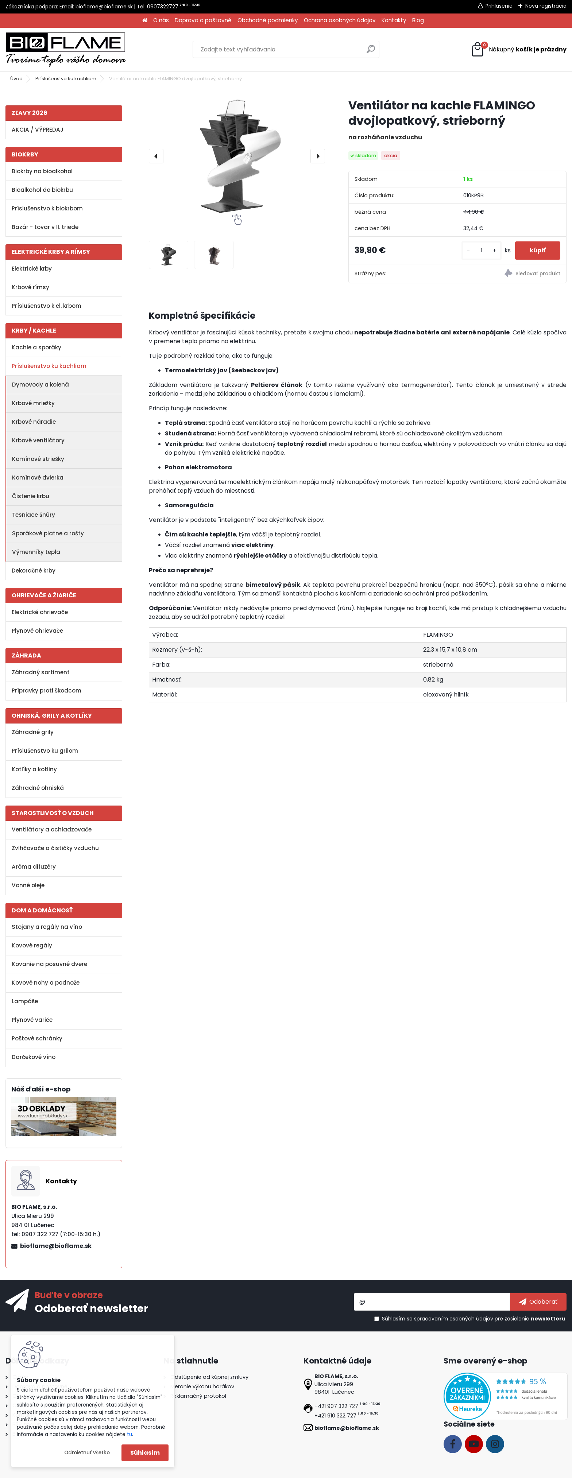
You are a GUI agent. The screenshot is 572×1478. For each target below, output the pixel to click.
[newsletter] (538, 1301)
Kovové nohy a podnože (46, 982)
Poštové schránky (37, 1038)
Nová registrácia (546, 5)
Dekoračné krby (33, 570)
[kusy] (481, 250)
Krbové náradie (34, 422)
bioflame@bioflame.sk (104, 6)
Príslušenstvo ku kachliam (65, 78)
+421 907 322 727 (336, 1406)
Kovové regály (32, 945)
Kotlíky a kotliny (34, 769)
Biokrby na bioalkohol (42, 171)
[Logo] (65, 49)
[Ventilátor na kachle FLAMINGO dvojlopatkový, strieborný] (237, 156)
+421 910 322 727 (335, 1415)
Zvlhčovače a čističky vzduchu (55, 848)
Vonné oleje (28, 885)
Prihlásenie (499, 5)
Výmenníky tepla (36, 552)
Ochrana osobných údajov (340, 20)
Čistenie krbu (30, 496)
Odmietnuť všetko (87, 1452)
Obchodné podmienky (267, 20)
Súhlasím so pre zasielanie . (474, 1318)
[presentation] (156, 156)
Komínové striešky (38, 459)
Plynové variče (32, 1020)
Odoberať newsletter (91, 1308)
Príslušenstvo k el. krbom (46, 306)
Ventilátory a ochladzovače (52, 829)
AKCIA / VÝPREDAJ (37, 129)
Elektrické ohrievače (40, 612)
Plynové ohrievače (37, 631)
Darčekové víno (33, 1057)
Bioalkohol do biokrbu (42, 190)
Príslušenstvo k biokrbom (47, 208)
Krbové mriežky (33, 403)
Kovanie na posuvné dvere (49, 964)
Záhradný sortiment (41, 672)
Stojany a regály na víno (47, 927)
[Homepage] (144, 20)
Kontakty (394, 20)
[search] (371, 52)
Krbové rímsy (30, 287)
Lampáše (25, 1001)
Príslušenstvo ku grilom (45, 750)
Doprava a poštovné (203, 20)
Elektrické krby (32, 268)
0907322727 (162, 6)
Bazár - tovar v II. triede (45, 227)
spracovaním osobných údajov (453, 1318)
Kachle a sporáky (36, 347)
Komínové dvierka (37, 477)
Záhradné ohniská (38, 788)
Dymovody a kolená (40, 384)
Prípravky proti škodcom (46, 690)
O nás (161, 20)
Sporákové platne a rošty (48, 533)
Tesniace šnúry (33, 515)
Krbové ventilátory (38, 440)
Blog (418, 20)
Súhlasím (145, 1452)
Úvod (16, 78)
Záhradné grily (33, 732)
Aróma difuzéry (34, 866)
